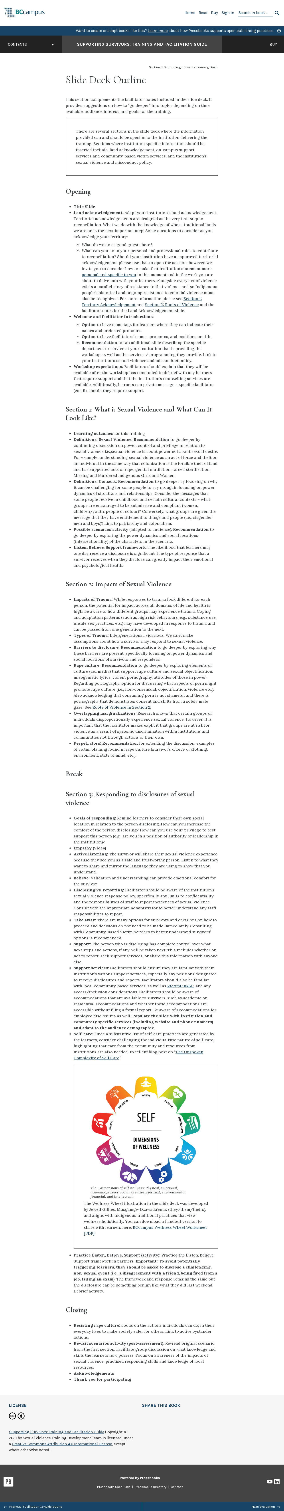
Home (190, 12)
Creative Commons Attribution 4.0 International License (62, 1443)
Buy (214, 12)
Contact (177, 1487)
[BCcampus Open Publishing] (24, 12)
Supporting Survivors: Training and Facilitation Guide (56, 1431)
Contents (31, 44)
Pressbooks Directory (150, 1487)
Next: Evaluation (266, 1507)
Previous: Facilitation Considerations (33, 1507)
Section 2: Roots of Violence (172, 304)
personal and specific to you (109, 274)
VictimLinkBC (180, 985)
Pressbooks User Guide (113, 1487)
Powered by (140, 1478)
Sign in (227, 12)
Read (203, 12)
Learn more (158, 30)
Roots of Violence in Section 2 (121, 707)
